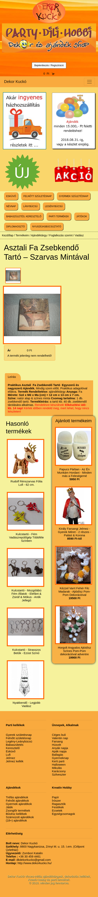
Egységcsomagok (63, 813)
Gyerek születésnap (19, 734)
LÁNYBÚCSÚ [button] (30, 206)
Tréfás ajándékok (17, 797)
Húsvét (56, 744)
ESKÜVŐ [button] (11, 196)
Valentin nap (60, 738)
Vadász (79, 235)
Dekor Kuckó (15, 81)
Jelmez (10, 758)
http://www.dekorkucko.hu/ (29, 863)
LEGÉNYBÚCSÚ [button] (54, 206)
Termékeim (22, 235)
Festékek (58, 807)
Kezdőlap (7, 235)
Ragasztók (59, 804)
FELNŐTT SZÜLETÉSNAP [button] (37, 196)
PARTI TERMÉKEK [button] (59, 216)
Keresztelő (13, 748)
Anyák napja (60, 748)
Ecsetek (57, 810)
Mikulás (57, 767)
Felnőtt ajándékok (17, 800)
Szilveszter (59, 774)
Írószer (56, 800)
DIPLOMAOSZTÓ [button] (15, 226)
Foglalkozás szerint (61, 235)
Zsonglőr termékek (18, 810)
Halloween (59, 764)
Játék (9, 807)
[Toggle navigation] (89, 82)
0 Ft (49, 73)
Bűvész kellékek (16, 813)
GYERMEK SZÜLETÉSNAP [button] (73, 196)
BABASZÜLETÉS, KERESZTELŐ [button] (23, 216)
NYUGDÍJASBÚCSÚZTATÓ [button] (46, 226)
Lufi (8, 754)
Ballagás (57, 754)
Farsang (57, 741)
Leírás (12, 376)
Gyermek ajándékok (19, 804)
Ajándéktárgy (39, 235)
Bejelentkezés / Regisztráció (49, 65)
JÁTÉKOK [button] (81, 216)
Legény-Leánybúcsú (19, 741)
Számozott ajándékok (20, 817)
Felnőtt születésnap (18, 738)
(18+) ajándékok (16, 820)
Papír (55, 797)
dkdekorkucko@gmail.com (28, 859)
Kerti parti (58, 761)
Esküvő (10, 751)
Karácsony (59, 771)
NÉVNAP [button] (11, 206)
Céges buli (59, 734)
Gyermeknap (60, 758)
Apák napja (59, 751)
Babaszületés (14, 744)
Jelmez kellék (14, 761)
